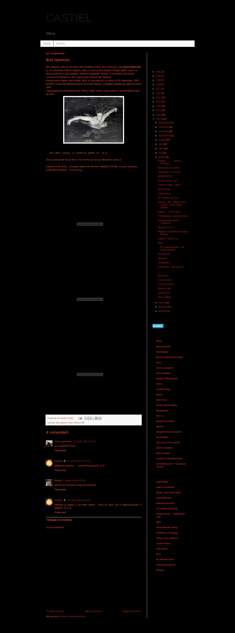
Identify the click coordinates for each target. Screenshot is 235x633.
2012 (158, 110)
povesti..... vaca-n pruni (169, 212)
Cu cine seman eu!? (168, 180)
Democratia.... (165, 262)
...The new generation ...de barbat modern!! (171, 248)
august (162, 140)
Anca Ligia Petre (63, 441)
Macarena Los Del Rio (169, 168)
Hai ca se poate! (164, 368)
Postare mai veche (131, 611)
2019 (158, 80)
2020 (158, 76)
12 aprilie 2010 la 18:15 (78, 500)
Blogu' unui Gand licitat (168, 492)
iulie (160, 144)
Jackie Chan (164, 293)
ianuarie (162, 311)
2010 (158, 119)
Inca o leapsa (164, 297)
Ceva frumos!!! (165, 280)
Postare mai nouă (55, 611)
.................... (164, 271)
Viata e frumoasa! (165, 487)
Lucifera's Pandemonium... (170, 458)
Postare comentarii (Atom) (73, 616)
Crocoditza (162, 549)
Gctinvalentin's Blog (167, 527)
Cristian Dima (163, 389)
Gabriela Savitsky (165, 503)
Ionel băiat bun (164, 498)
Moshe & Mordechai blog (169, 357)
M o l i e (160, 416)
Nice (158, 554)
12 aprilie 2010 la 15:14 (78, 461)
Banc (160, 243)
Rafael (58, 480)
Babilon (160, 426)
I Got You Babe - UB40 (169, 185)
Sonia (159, 384)
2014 (158, 101)
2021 (158, 71)
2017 (158, 89)
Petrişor (160, 570)
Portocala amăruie (165, 565)
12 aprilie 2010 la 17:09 (73, 480)
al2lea (159, 394)
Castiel (58, 461)
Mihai (159, 341)
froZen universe (164, 448)
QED (158, 522)
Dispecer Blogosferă (167, 378)
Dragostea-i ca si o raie (169, 172)
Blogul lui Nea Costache (168, 432)
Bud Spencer (62, 423)
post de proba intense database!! (168, 221)
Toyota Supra (164, 193)
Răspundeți (60, 450)
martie (161, 302)
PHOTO (60, 43)
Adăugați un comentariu (59, 520)
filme (71, 423)
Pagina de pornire (93, 611)
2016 (158, 93)
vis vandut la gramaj (166, 508)
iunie (161, 148)
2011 (158, 114)
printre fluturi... (164, 543)
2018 (158, 84)
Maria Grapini (163, 453)
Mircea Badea (163, 373)
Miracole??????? (166, 227)
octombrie (163, 131)
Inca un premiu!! (166, 284)
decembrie (163, 122)
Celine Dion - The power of (171, 267)
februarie (163, 307)
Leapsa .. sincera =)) (168, 238)
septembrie (164, 135)
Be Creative (162, 437)
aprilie (161, 157)
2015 (158, 97)
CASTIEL (69, 18)
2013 (158, 106)
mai (160, 152)
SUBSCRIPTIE (165, 176)
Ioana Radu (162, 482)
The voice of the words (168, 442)
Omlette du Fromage (167, 533)
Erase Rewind (163, 346)
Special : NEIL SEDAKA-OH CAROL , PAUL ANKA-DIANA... (171, 205)
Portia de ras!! (165, 288)
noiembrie (163, 127)
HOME (47, 43)
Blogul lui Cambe (165, 421)
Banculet (162, 258)
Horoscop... (163, 275)
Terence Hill (79, 423)
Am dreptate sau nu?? (169, 198)
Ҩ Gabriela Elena (165, 559)
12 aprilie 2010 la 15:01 (84, 441)
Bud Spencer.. (165, 254)
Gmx (158, 362)
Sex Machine (164, 189)
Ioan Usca (161, 400)
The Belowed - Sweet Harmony (173, 216)
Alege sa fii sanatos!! (167, 538)
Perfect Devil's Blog (166, 405)
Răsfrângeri (162, 352)
